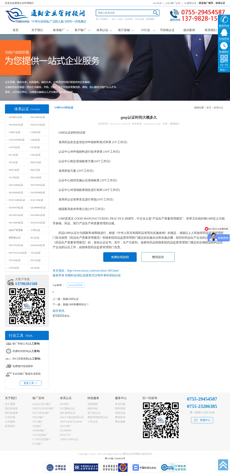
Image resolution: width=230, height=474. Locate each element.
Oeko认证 (36, 154)
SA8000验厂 (39, 430)
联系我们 (211, 30)
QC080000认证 (38, 207)
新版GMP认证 (71, 299)
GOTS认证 (14, 147)
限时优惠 (120, 408)
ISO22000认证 (38, 192)
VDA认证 (36, 252)
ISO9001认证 (15, 117)
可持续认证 (167, 30)
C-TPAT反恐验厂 (41, 439)
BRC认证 (35, 169)
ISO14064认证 (16, 222)
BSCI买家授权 (26, 358)
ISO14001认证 (38, 117)
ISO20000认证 (16, 192)
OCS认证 (35, 147)
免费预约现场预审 (22, 366)
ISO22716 (65, 435)
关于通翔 (10, 404)
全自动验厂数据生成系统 (26, 373)
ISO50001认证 (38, 215)
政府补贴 (92, 408)
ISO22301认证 (38, 222)
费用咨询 (120, 417)
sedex (120, 19)
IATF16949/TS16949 (71, 421)
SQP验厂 (37, 426)
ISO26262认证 (38, 245)
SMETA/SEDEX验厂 (43, 408)
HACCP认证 (37, 200)
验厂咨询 (38, 398)
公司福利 (10, 421)
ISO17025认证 (16, 245)
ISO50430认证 (16, 207)
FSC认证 (139, 19)
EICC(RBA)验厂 (41, 413)
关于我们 (37, 30)
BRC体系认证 (67, 413)
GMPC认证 (14, 132)
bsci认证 (157, 3)
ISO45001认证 (16, 124)
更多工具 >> (30, 383)
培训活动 (120, 413)
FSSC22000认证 (17, 200)
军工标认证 (93, 413)
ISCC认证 (36, 260)
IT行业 (148, 30)
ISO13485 (65, 426)
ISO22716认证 (38, 124)
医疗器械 (126, 30)
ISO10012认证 (16, 215)
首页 (16, 30)
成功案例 (189, 30)
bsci (114, 19)
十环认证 (35, 230)
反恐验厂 (151, 19)
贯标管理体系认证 (97, 417)
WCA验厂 (38, 421)
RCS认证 (13, 154)
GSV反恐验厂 (40, 435)
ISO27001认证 (38, 185)
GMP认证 (36, 132)
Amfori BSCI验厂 (42, 404)
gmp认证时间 (76, 285)
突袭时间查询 (26, 351)
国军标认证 (15, 237)
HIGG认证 (36, 177)
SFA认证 (35, 267)
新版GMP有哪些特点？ (76, 304)
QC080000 (65, 430)
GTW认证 (14, 267)
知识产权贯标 (16, 230)
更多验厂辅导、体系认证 (212, 3)
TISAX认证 (15, 260)
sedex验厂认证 (173, 3)
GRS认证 (35, 139)
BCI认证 (35, 237)
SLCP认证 (14, 177)
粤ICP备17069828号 (115, 458)
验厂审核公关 (26, 343)
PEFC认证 (36, 162)
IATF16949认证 (17, 139)
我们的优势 (11, 413)
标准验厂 (61, 30)
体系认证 (104, 30)
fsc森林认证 (190, 3)
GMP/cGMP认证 (69, 439)
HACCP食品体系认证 (72, 417)
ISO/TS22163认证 (18, 252)
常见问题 (120, 404)
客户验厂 (82, 30)
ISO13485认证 (16, 185)
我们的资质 (11, 408)
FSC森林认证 (67, 408)
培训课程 (92, 404)
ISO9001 (129, 19)
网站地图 (120, 421)
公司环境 (10, 417)
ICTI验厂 (37, 443)
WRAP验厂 (38, 417)
